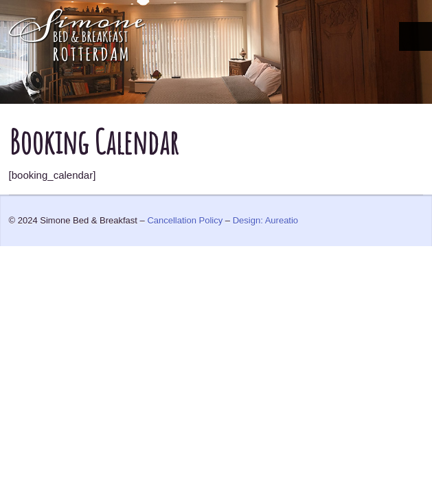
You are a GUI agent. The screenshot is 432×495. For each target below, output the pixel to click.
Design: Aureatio (265, 220)
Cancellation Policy (185, 220)
